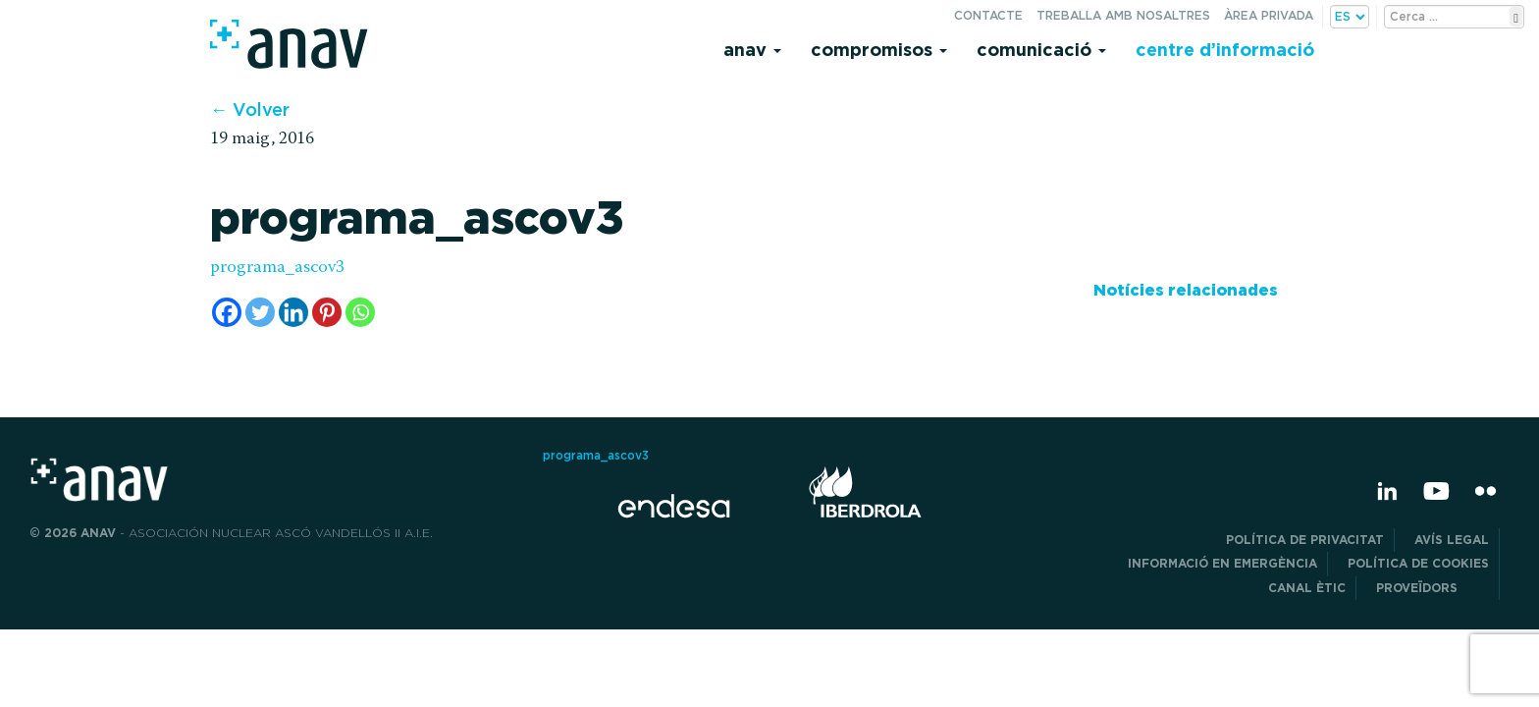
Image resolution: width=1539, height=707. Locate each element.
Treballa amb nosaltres (1123, 15)
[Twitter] (260, 312)
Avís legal (1451, 539)
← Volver (250, 109)
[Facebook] (226, 312)
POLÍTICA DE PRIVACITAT (1305, 539)
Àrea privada (1268, 15)
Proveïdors (1432, 587)
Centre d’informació (1225, 49)
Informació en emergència (1222, 563)
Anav (752, 49)
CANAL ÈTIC (1307, 587)
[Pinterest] (327, 312)
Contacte (988, 15)
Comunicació (1041, 49)
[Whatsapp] (360, 312)
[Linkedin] (293, 312)
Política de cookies (1418, 563)
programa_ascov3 (277, 268)
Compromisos (879, 49)
